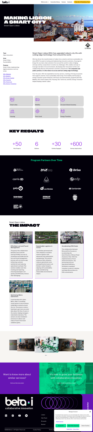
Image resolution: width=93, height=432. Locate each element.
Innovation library (55, 2)
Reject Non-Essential (73, 425)
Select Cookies (85, 425)
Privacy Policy (76, 429)
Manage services (59, 421)
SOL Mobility (7, 76)
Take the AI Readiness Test (82, 2)
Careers (64, 2)
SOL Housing (7, 80)
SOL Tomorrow (7, 82)
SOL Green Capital (8, 78)
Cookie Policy (69, 429)
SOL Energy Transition (9, 83)
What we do (44, 2)
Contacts (69, 2)
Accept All (61, 425)
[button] (90, 411)
